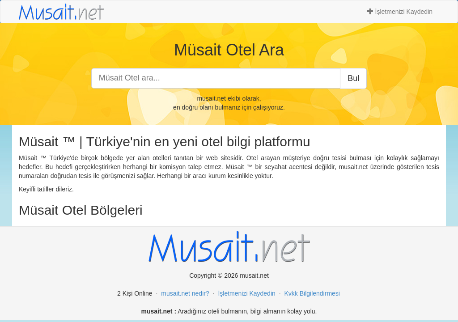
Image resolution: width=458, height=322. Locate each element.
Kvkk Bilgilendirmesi (311, 293)
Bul (353, 78)
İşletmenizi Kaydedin (400, 11)
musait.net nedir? (185, 293)
